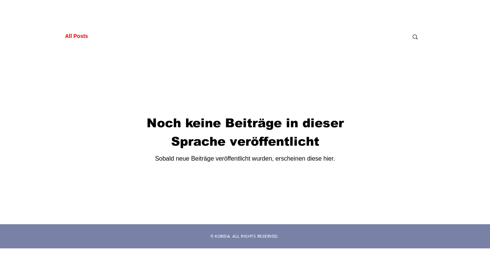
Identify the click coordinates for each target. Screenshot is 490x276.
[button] (415, 37)
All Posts (76, 36)
